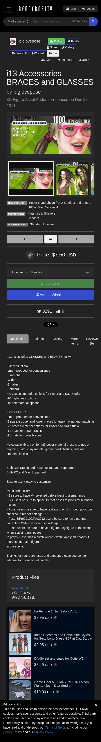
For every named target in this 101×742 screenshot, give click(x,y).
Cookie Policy (12, 732)
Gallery (68, 47)
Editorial (39, 339)
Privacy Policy (43, 732)
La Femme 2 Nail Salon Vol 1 (55, 611)
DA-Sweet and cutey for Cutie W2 (58, 658)
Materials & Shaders (41, 213)
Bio (53, 53)
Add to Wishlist (50, 295)
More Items (74, 341)
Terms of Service (56, 727)
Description (17, 339)
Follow (56, 41)
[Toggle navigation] (8, 9)
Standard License (42, 224)
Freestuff (19, 53)
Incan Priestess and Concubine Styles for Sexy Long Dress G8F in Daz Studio (63, 636)
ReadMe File (21, 588)
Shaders (33, 218)
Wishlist (38, 53)
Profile (73, 41)
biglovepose (27, 92)
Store (52, 47)
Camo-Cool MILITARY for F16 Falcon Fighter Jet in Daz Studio (61, 684)
